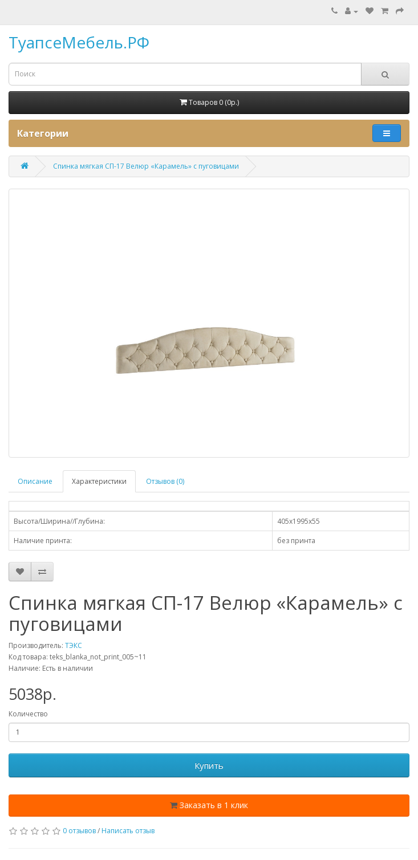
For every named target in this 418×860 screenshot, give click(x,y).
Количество (28, 714)
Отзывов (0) (165, 481)
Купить (209, 765)
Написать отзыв (128, 830)
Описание (35, 481)
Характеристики (99, 481)
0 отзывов (79, 830)
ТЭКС (73, 645)
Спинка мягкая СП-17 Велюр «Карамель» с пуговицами (146, 166)
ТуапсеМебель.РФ (79, 42)
